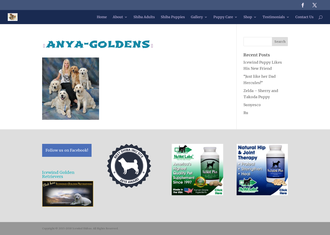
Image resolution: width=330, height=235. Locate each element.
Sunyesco (252, 104)
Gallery (197, 17)
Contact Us (304, 17)
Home (102, 17)
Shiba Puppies (173, 17)
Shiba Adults (144, 17)
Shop (247, 17)
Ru (245, 112)
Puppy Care (223, 17)
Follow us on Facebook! (67, 150)
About (118, 17)
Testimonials (274, 17)
